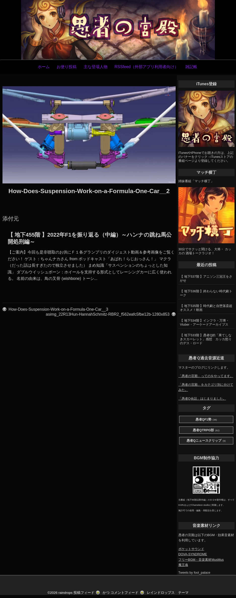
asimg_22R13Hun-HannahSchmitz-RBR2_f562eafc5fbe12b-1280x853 (107, 314)
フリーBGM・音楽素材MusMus (201, 559)
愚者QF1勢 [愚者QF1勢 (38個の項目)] (206, 420)
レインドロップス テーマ (168, 593)
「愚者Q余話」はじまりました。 (202, 398)
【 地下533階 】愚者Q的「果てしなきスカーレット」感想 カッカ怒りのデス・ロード (206, 339)
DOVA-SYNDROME (192, 554)
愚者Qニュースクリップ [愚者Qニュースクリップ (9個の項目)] (206, 441)
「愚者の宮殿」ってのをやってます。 (205, 376)
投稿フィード (84, 593)
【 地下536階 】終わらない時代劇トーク (206, 293)
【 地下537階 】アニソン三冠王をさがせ (206, 278)
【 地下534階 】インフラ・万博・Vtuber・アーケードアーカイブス (204, 322)
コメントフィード (124, 593)
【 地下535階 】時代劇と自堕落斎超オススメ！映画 (206, 308)
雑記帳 (191, 66)
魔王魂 (183, 565)
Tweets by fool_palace (194, 572)
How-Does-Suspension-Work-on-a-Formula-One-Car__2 (89, 191)
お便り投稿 (67, 66)
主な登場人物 (96, 66)
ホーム (44, 66)
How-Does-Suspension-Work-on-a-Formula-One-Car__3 (58, 309)
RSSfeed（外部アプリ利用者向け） (146, 66)
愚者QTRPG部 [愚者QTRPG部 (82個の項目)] (206, 430)
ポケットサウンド (191, 549)
